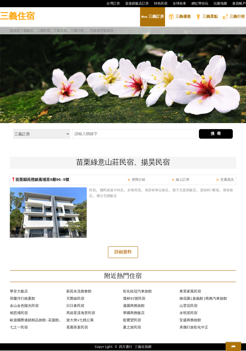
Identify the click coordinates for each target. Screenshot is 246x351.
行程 (233, 17)
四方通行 (125, 347)
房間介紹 (138, 179)
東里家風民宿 (190, 292)
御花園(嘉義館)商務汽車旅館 (203, 299)
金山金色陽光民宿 (24, 306)
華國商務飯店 (134, 313)
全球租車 (177, 3)
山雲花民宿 (188, 306)
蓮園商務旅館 (134, 306)
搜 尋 (216, 134)
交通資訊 (227, 179)
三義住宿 (17, 17)
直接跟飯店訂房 (134, 3)
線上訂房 (182, 179)
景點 (206, 17)
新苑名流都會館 (79, 292)
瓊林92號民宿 (134, 299)
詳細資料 (123, 253)
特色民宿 (158, 3)
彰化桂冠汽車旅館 (137, 292)
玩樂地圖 (218, 3)
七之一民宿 (19, 328)
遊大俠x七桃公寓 (80, 321)
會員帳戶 (237, 3)
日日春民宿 (75, 306)
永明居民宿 (188, 313)
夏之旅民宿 (132, 328)
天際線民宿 (75, 299)
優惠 (179, 17)
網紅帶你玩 (197, 3)
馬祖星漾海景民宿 (80, 313)
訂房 (152, 17)
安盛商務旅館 (190, 321)
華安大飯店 (19, 292)
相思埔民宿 (19, 313)
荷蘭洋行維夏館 (22, 299)
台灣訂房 (111, 3)
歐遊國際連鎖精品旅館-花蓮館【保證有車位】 (37, 321)
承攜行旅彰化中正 (193, 328)
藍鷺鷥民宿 (132, 321)
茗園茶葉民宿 (77, 328)
